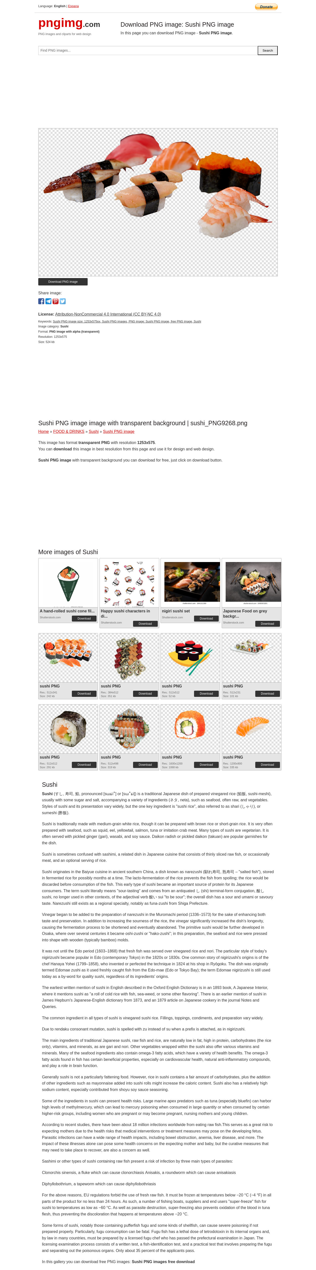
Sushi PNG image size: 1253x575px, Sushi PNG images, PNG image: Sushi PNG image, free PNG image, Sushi (127, 321)
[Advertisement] (158, 93)
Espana (73, 6)
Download (84, 618)
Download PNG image (63, 281)
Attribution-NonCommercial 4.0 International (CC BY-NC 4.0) (108, 314)
